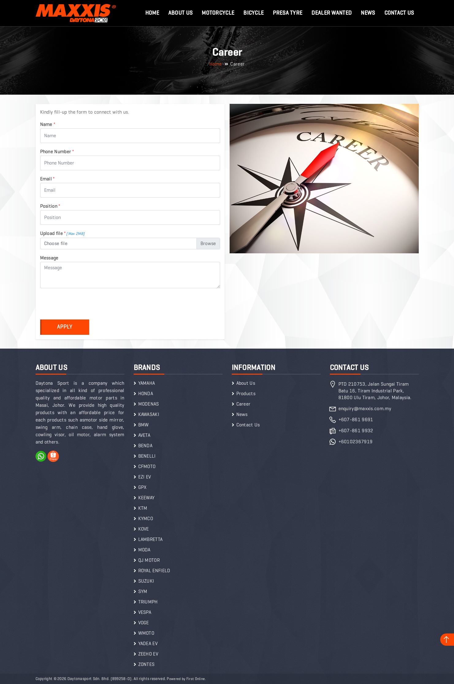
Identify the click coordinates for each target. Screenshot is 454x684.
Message (49, 258)
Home (152, 12)
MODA (144, 550)
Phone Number (57, 151)
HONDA (145, 393)
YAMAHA (146, 383)
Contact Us (399, 12)
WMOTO (146, 633)
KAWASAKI (148, 414)
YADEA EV (148, 643)
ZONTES (146, 664)
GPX (142, 487)
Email (47, 179)
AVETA (144, 435)
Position (50, 206)
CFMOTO (147, 466)
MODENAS (148, 404)
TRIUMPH (148, 602)
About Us (180, 12)
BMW (143, 425)
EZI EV (144, 477)
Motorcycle (218, 12)
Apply (64, 326)
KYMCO (145, 518)
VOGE (143, 622)
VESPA (144, 612)
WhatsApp (41, 456)
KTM (142, 508)
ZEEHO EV (148, 654)
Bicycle (253, 12)
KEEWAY (146, 498)
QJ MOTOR (149, 560)
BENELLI (147, 456)
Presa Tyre (287, 12)
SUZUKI (146, 581)
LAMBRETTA (150, 539)
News (368, 12)
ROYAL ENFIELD (154, 570)
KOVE (143, 529)
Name (48, 124)
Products (245, 393)
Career (243, 404)
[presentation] (86, 305)
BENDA (145, 445)
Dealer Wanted (331, 12)
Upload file (62, 233)
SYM (142, 591)
